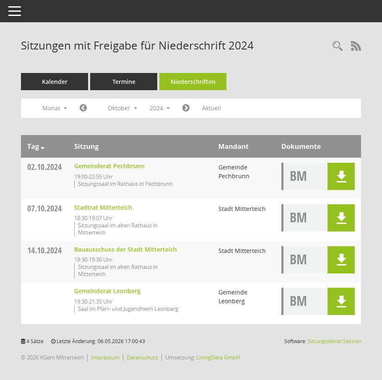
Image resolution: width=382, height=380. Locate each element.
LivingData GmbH (218, 357)
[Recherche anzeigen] (337, 46)
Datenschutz (142, 357)
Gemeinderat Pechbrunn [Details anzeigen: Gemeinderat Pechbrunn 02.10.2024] (109, 166)
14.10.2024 (44, 250)
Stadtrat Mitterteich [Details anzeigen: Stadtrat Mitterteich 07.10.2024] (103, 207)
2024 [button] (160, 108)
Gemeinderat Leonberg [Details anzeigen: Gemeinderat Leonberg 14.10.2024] (107, 291)
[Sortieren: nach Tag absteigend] (42, 146)
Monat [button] (54, 108)
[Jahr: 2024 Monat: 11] (186, 108)
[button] (341, 176)
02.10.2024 (44, 166)
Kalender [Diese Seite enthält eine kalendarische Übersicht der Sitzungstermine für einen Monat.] (55, 82)
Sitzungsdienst (334, 341)
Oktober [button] (122, 108)
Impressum (105, 357)
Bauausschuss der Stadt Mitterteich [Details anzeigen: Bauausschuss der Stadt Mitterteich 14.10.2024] (125, 249)
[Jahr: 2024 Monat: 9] (83, 108)
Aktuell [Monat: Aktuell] (211, 108)
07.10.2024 (44, 208)
